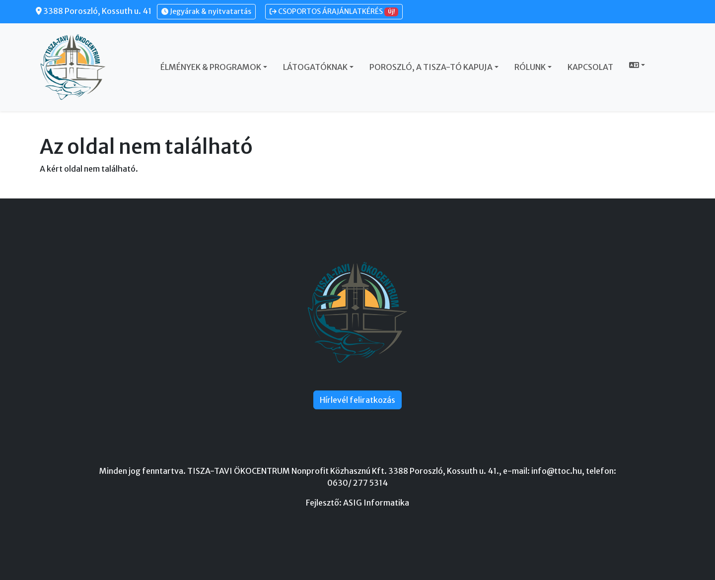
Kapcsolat (590, 67)
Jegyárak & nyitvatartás (206, 11)
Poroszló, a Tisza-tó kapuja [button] (431, 67)
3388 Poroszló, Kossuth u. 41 (93, 11)
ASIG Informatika (376, 503)
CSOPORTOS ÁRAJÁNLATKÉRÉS (334, 11)
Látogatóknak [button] (315, 67)
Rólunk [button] (530, 67)
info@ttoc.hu (556, 471)
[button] (637, 65)
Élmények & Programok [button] (210, 67)
